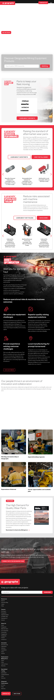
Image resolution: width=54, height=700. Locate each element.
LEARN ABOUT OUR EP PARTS (19, 150)
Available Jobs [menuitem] (4, 610)
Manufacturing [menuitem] (4, 639)
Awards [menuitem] (3, 647)
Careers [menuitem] (3, 603)
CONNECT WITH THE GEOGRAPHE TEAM (13, 555)
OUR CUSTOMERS (9, 363)
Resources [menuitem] (4, 593)
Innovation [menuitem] (4, 637)
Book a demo (44, 211)
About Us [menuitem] (3, 617)
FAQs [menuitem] (2, 681)
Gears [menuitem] (2, 654)
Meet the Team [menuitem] (4, 623)
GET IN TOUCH (6, 32)
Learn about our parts (27, 111)
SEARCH (44, 66)
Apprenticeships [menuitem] (5, 609)
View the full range (41, 150)
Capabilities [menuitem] (4, 644)
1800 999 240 (6, 694)
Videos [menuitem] (2, 598)
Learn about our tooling (24, 211)
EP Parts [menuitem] (3, 679)
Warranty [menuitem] (3, 682)
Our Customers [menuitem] (4, 624)
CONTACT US (43, 2)
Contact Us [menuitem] (3, 633)
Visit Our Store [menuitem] (4, 658)
